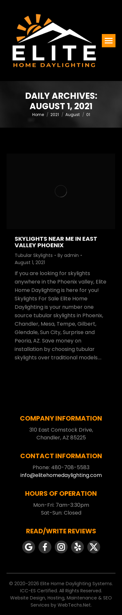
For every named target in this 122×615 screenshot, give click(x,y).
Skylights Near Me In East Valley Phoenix (56, 242)
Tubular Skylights (34, 255)
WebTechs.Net (74, 605)
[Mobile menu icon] (108, 40)
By (68, 255)
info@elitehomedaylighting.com (61, 475)
